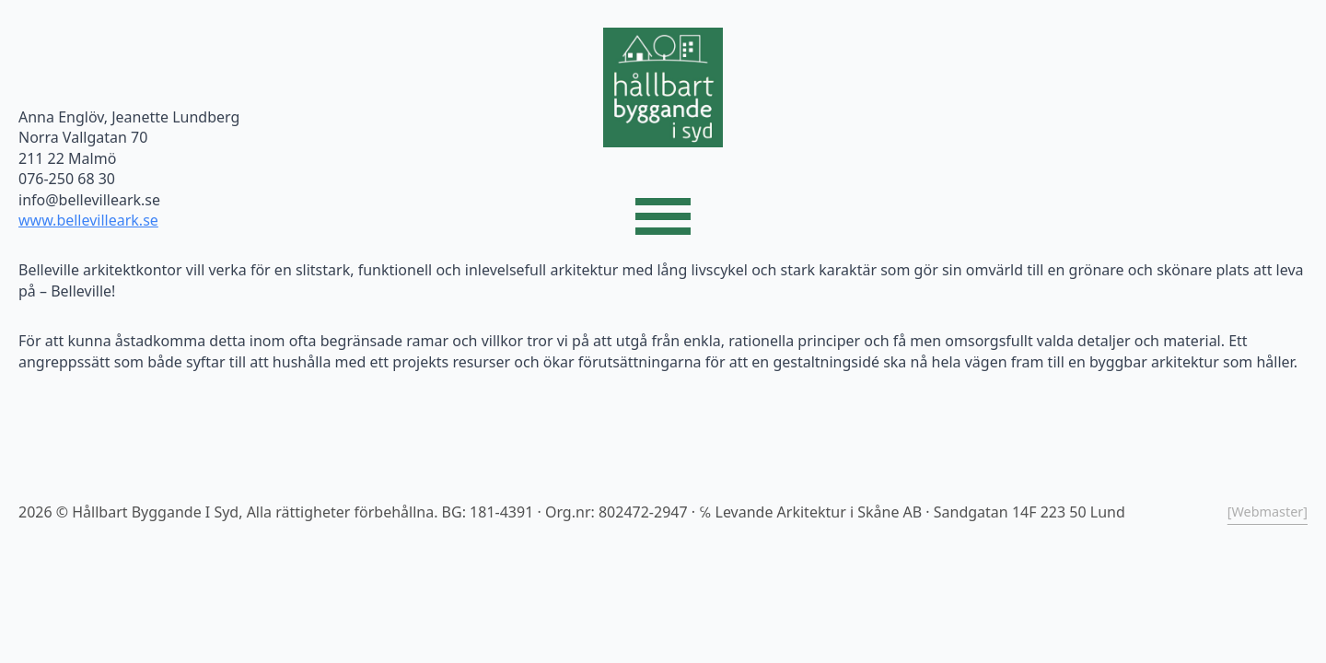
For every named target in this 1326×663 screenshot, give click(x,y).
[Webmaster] (1267, 511)
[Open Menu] (663, 216)
